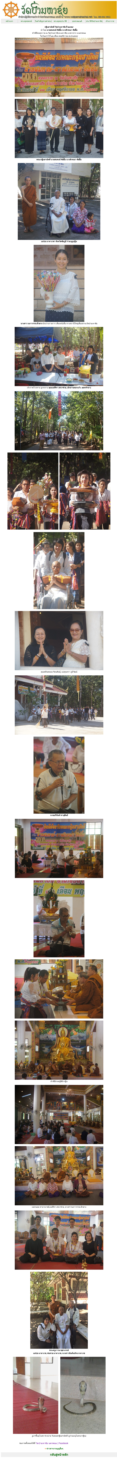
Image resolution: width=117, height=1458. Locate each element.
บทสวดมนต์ (77, 21)
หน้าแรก (9, 21)
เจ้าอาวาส (110, 21)
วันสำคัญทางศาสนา (43, 21)
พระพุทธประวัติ (60, 21)
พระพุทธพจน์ (26, 21)
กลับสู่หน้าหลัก (59, 1454)
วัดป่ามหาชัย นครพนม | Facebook (52, 1443)
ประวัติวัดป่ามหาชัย (94, 21)
